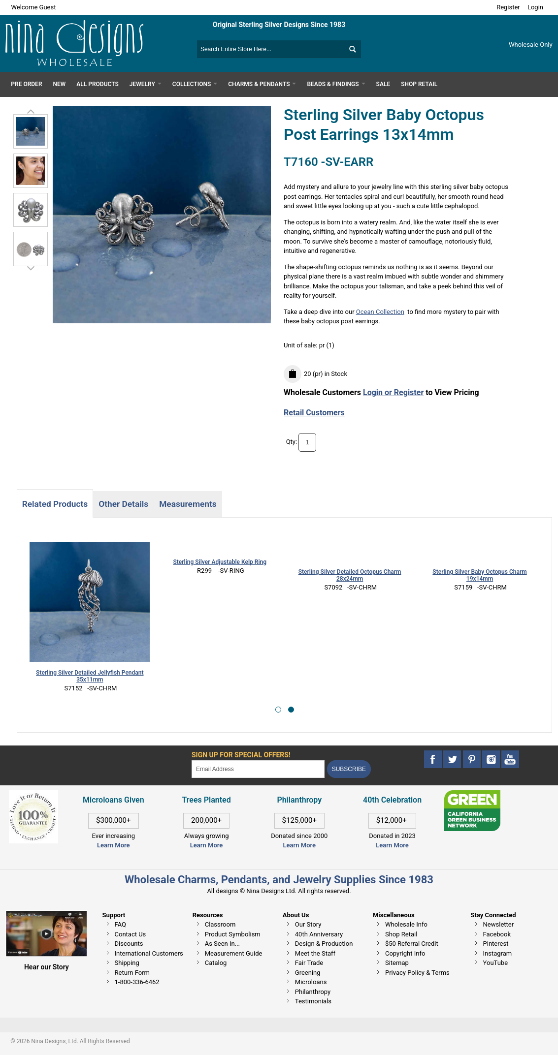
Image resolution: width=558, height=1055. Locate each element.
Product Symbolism (233, 934)
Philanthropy (312, 991)
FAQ (120, 924)
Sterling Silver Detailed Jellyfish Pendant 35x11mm (89, 676)
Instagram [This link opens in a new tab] (497, 953)
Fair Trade (309, 962)
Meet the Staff (315, 953)
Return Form (132, 972)
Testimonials (313, 1001)
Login (535, 7)
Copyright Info (405, 953)
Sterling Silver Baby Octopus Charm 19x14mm (479, 575)
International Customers (149, 953)
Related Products (55, 504)
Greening (308, 972)
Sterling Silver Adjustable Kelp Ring (219, 562)
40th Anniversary (319, 934)
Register (508, 7)
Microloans (311, 982)
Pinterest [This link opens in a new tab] (496, 943)
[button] (278, 709)
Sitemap (397, 962)
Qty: (291, 442)
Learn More (113, 845)
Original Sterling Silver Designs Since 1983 (279, 25)
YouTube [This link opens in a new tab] (495, 962)
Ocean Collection (380, 311)
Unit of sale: (301, 345)
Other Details (123, 504)
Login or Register (393, 392)
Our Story (308, 924)
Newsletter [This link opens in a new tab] (498, 924)
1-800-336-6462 (137, 982)
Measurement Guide (234, 953)
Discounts (129, 943)
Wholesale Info (406, 924)
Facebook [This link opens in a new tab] (497, 934)
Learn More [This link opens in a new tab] (206, 845)
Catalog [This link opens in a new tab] (216, 962)
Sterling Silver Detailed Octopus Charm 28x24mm (349, 575)
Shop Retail (401, 934)
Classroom (220, 924)
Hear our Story (46, 967)
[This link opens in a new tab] (472, 795)
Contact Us (130, 934)
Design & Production (324, 943)
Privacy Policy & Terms (417, 972)
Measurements (188, 504)
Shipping (127, 962)
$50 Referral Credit (411, 943)
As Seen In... (222, 943)
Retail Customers (314, 412)
